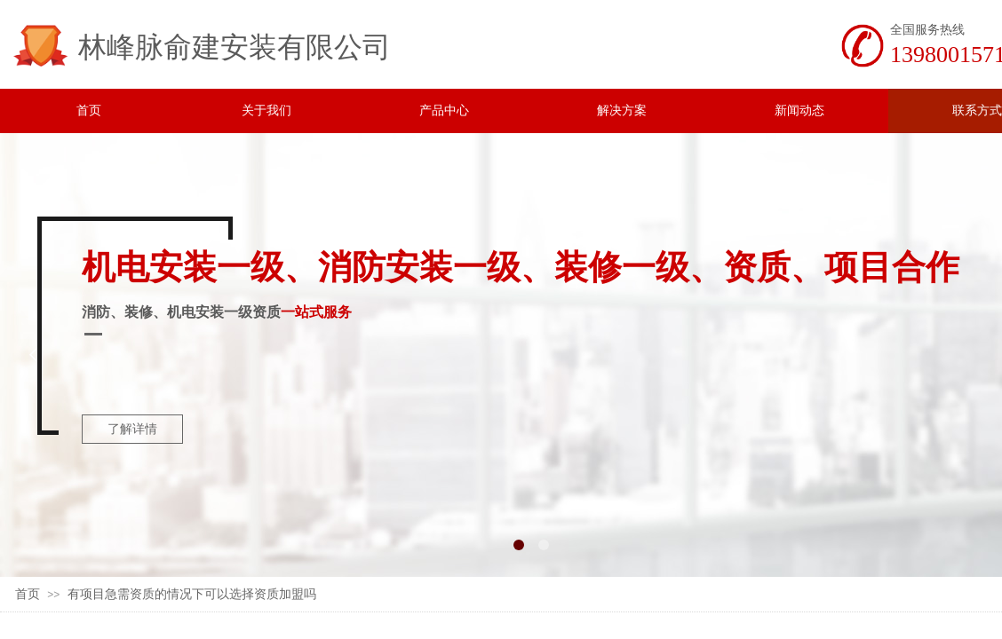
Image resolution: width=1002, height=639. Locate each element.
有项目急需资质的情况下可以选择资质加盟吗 (192, 594)
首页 (27, 594)
